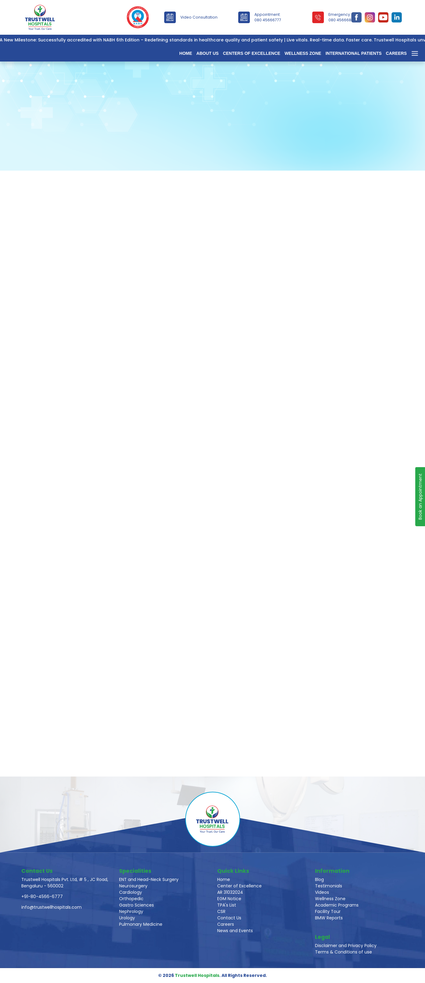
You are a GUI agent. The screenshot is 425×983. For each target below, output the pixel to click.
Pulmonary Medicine (140, 924)
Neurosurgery (133, 886)
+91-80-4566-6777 (42, 896)
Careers (396, 53)
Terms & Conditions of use (343, 952)
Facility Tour (328, 911)
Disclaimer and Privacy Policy (346, 945)
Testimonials (328, 886)
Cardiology (130, 892)
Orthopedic (131, 899)
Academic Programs (337, 905)
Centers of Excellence (251, 53)
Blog (319, 879)
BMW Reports (329, 918)
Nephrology (131, 911)
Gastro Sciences (136, 905)
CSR (221, 911)
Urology (127, 918)
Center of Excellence (239, 886)
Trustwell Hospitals (197, 975)
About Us (208, 53)
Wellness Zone (303, 53)
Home (185, 53)
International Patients (353, 53)
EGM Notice (229, 899)
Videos (322, 892)
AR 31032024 (230, 892)
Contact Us (229, 918)
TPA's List (226, 905)
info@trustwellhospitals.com (51, 907)
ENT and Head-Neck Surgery (149, 879)
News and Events (235, 931)
